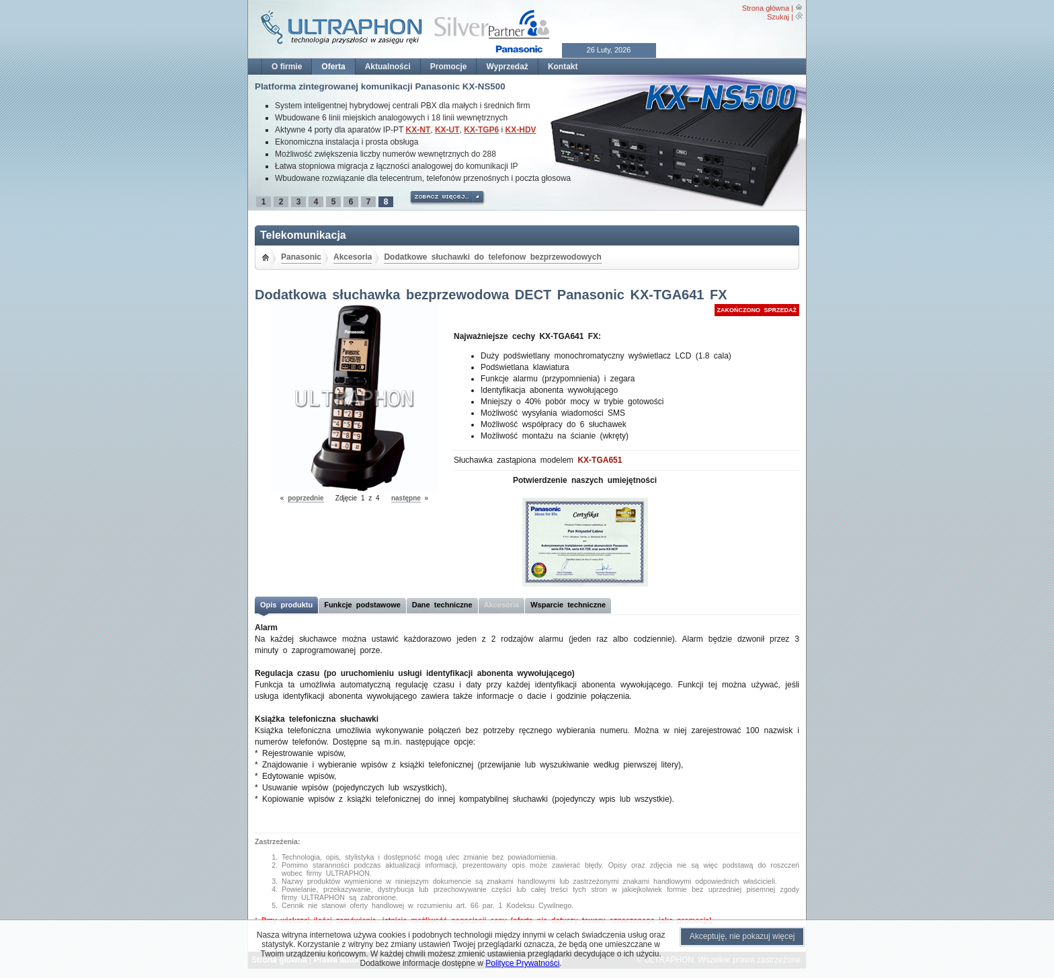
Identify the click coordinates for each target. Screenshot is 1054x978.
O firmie (287, 66)
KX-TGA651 (599, 460)
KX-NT (418, 130)
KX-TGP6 (481, 130)
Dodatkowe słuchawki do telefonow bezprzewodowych (492, 257)
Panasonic (301, 257)
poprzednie (305, 498)
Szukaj (778, 17)
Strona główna (765, 8)
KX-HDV (520, 130)
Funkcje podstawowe (362, 605)
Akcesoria (352, 257)
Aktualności (388, 66)
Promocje (448, 66)
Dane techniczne (442, 605)
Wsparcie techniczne (568, 605)
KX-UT (447, 130)
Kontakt (563, 66)
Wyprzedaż (507, 66)
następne (406, 498)
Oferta (333, 66)
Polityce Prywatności (522, 963)
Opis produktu (286, 605)
